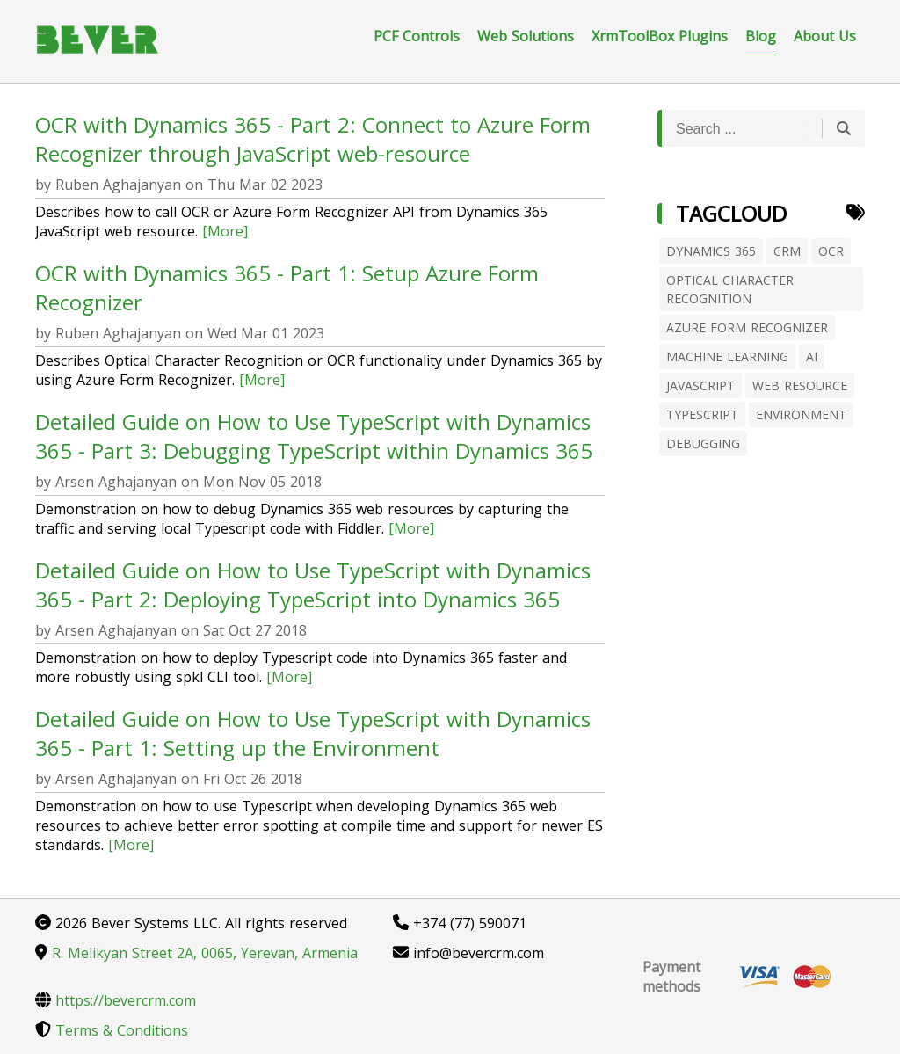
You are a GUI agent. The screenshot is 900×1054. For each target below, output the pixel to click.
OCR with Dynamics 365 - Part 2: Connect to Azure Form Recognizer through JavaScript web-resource (313, 139)
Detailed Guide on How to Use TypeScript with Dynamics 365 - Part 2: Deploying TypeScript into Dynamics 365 (313, 585)
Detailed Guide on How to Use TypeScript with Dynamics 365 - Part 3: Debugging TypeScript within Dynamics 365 (313, 436)
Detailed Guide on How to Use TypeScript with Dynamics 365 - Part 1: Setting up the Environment (313, 733)
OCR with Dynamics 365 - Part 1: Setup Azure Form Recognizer (287, 287)
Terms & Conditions (111, 1030)
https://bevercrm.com (115, 1000)
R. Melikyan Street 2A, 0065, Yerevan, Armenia (196, 953)
